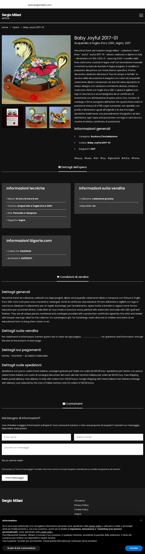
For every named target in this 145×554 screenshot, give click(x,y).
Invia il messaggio (15, 478)
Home (5, 28)
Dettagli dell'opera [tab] (72, 167)
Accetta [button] (134, 548)
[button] (141, 520)
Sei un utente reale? (12, 460)
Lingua (77, 514)
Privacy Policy (81, 505)
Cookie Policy (81, 509)
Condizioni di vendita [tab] (72, 277)
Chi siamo (79, 501)
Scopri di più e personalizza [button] (21, 548)
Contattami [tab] (72, 403)
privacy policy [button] (95, 526)
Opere (15, 28)
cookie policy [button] (46, 532)
